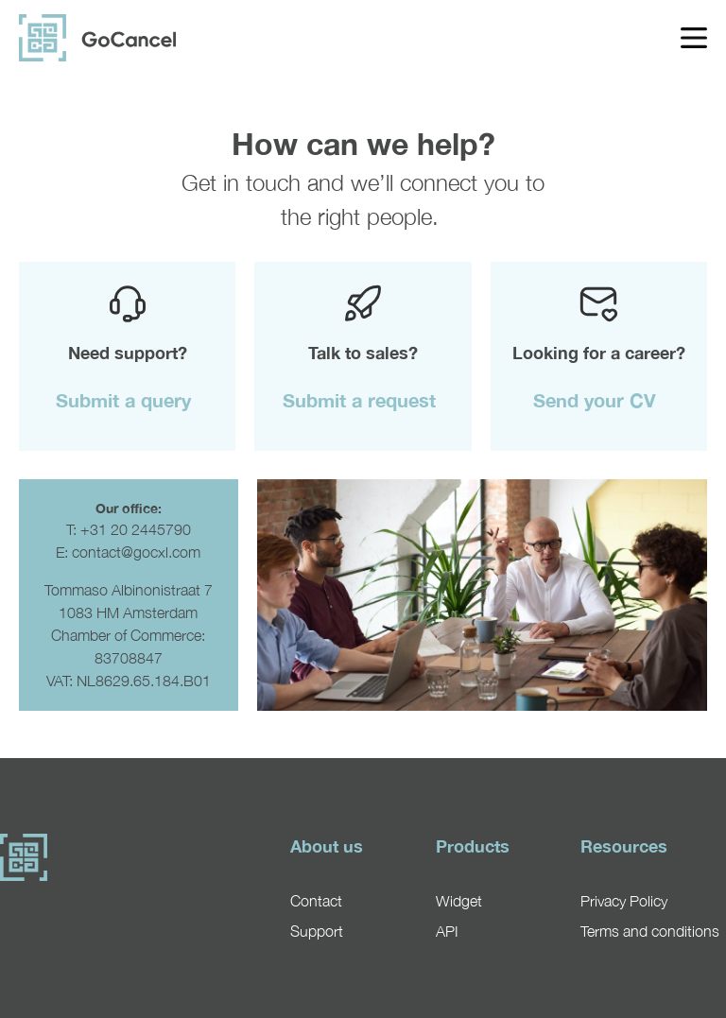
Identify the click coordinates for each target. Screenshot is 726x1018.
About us (326, 846)
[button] (127, 400)
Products (473, 846)
